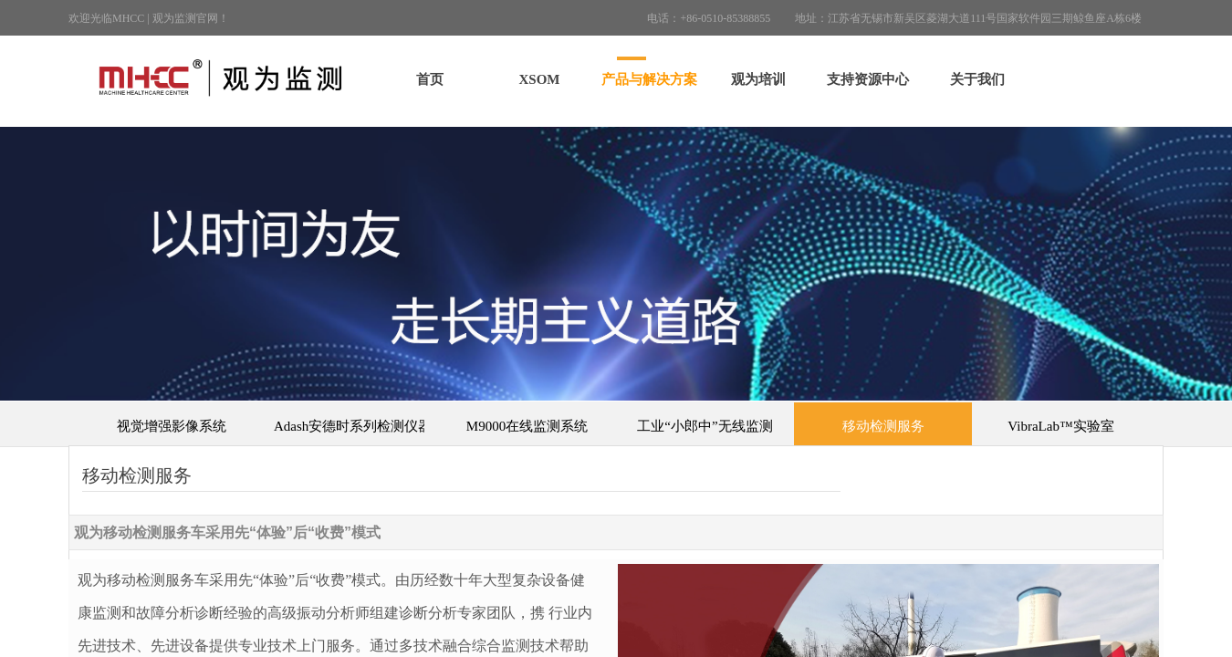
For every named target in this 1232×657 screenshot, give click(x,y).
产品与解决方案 (649, 79)
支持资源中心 (868, 79)
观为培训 (758, 79)
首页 (430, 79)
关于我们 (977, 79)
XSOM (539, 79)
